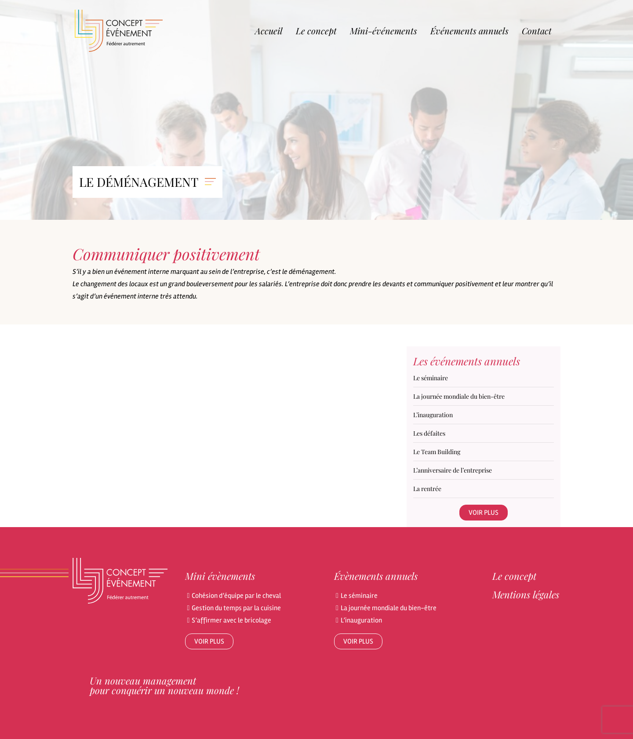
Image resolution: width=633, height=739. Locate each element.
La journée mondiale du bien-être (389, 608)
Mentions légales (525, 594)
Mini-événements (383, 30)
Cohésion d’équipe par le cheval (236, 595)
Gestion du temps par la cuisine (236, 608)
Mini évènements (220, 576)
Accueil (269, 30)
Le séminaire (359, 595)
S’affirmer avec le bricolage (231, 620)
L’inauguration (361, 620)
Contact (537, 30)
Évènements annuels (376, 576)
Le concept (316, 30)
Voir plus (483, 512)
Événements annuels (469, 30)
